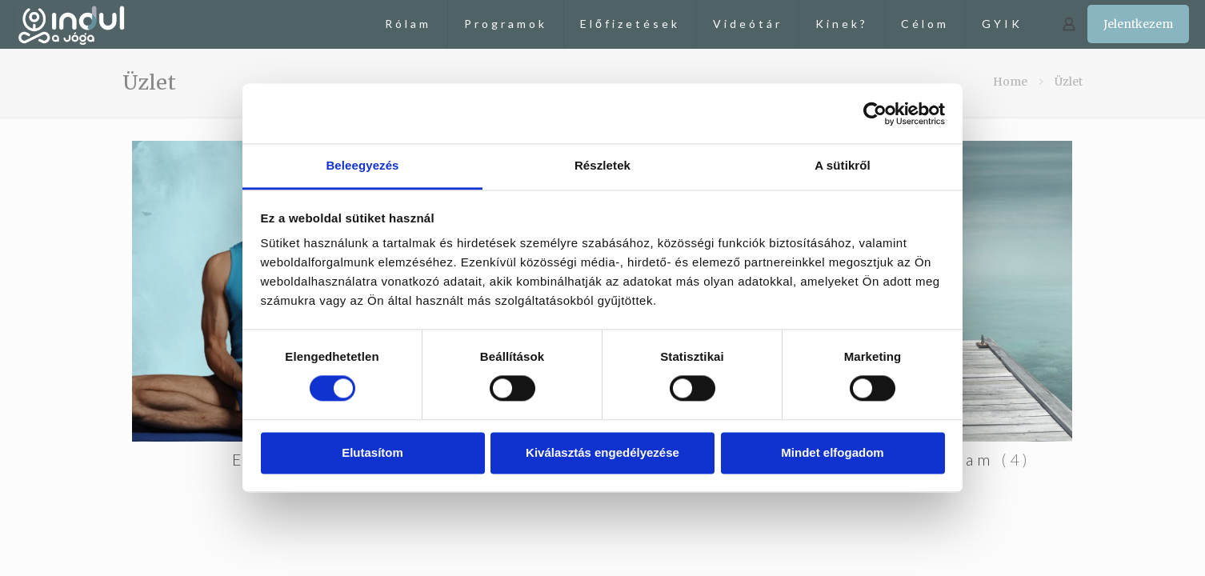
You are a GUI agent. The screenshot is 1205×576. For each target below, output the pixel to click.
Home (1010, 81)
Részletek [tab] (602, 165)
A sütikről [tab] (843, 165)
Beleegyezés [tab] (362, 165)
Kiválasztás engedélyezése (602, 452)
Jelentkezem (1138, 24)
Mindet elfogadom (832, 452)
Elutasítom (372, 452)
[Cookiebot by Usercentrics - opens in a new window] (875, 114)
